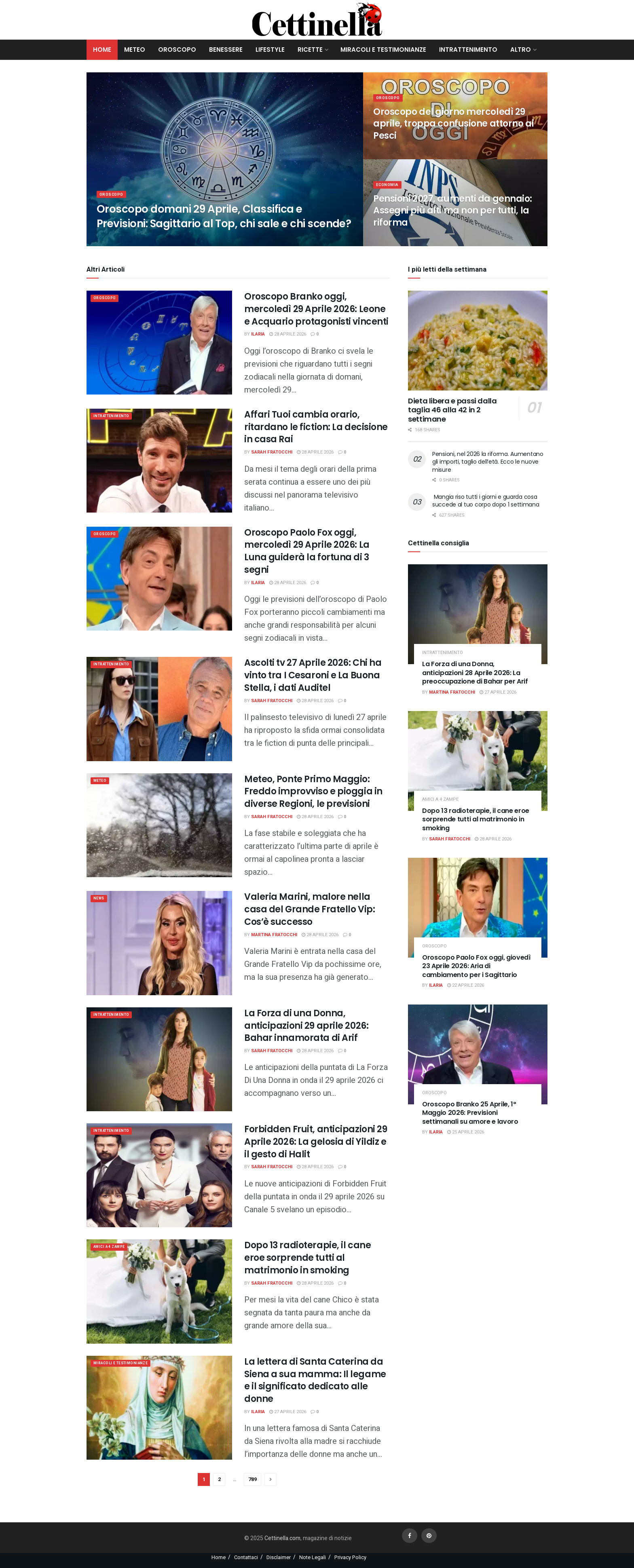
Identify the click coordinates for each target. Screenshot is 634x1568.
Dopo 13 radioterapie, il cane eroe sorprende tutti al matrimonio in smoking (307, 1258)
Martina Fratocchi (274, 934)
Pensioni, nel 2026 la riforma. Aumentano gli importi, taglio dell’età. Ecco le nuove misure (487, 462)
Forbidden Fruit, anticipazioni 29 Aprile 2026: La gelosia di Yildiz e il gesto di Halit (315, 1142)
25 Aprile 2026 (465, 1132)
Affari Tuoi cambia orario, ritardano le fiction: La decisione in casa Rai (316, 427)
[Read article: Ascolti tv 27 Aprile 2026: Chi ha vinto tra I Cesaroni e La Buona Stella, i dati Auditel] (159, 709)
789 (252, 1479)
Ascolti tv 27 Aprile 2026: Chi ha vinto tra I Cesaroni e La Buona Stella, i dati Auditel (312, 675)
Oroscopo (177, 49)
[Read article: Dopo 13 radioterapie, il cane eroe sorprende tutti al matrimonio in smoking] (159, 1291)
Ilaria (258, 334)
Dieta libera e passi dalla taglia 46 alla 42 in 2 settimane (452, 410)
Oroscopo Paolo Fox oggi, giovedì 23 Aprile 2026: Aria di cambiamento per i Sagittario (476, 966)
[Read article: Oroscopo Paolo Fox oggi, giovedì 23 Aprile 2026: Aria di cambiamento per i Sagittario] (477, 908)
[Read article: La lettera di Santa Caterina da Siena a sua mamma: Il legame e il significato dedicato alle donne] (159, 1408)
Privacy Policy (350, 1557)
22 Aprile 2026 (465, 985)
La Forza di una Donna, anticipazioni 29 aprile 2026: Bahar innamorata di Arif (306, 1026)
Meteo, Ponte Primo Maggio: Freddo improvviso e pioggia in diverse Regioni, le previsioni (313, 791)
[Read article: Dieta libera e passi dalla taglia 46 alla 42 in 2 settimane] (477, 340)
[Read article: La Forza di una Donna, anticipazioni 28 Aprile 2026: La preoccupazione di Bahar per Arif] (477, 614)
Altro (520, 49)
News (100, 899)
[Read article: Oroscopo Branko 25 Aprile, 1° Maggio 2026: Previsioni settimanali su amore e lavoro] (477, 1054)
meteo (101, 781)
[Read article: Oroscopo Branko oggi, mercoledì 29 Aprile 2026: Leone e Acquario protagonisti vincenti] (159, 343)
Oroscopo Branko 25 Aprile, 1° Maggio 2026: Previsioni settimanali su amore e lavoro (470, 1112)
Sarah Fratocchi (271, 452)
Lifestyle (270, 49)
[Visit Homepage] (317, 20)
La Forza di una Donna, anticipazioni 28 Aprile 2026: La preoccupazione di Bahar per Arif (475, 672)
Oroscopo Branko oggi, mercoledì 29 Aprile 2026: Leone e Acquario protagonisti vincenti (316, 309)
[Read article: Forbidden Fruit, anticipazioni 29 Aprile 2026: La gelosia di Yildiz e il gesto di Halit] (159, 1175)
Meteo (134, 49)
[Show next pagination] (270, 1479)
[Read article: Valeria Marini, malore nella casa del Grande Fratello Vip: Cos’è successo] (159, 943)
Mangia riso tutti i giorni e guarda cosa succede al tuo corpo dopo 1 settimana (485, 501)
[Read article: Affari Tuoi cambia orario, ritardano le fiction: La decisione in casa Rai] (159, 461)
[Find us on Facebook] (409, 1535)
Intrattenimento (468, 49)
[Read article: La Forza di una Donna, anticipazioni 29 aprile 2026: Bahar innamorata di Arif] (159, 1059)
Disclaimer (278, 1557)
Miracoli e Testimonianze (383, 49)
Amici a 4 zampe (113, 1247)
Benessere (226, 49)
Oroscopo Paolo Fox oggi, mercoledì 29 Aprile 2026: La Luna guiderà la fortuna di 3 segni (307, 551)
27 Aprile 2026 (287, 1411)
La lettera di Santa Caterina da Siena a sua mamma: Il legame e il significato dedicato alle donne (315, 1380)
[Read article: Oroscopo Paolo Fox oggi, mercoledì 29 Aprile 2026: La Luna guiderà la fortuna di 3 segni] (159, 579)
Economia (389, 189)
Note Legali (312, 1557)
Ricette (310, 49)
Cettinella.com (281, 1538)
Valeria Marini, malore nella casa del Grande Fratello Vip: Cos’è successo (309, 909)
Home (102, 49)
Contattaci (246, 1557)
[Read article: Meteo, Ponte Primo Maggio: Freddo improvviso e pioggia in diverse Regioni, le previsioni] (159, 825)
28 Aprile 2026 (287, 334)
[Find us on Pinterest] (429, 1535)
